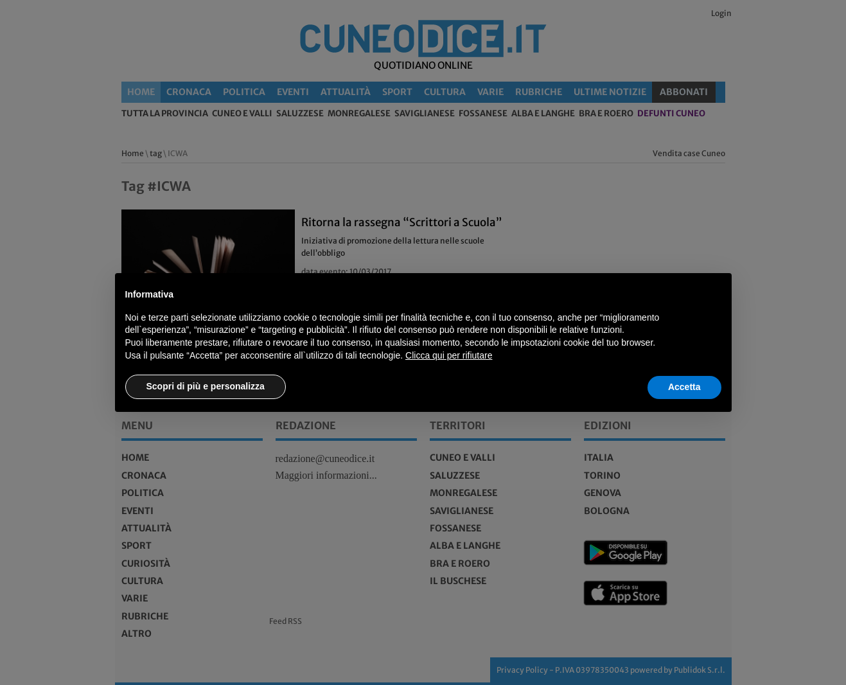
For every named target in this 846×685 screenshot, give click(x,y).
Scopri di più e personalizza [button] (205, 386)
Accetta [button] (684, 387)
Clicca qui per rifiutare (448, 355)
